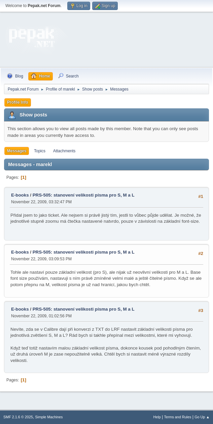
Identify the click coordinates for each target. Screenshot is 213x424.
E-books (20, 195)
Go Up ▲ (202, 417)
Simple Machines (49, 417)
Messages (16, 151)
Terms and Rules (177, 417)
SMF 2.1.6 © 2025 (18, 417)
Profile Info (17, 102)
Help (157, 417)
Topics (39, 151)
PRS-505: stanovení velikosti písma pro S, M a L (84, 195)
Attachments (64, 151)
